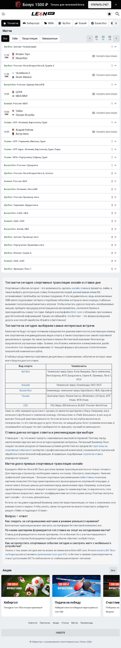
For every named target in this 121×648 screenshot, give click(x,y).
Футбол (8, 46)
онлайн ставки (80, 288)
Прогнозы (45, 623)
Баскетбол (10, 84)
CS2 (25, 405)
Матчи (74, 623)
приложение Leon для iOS (52, 554)
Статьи (65, 623)
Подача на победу (68, 602)
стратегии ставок (93, 454)
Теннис (8, 122)
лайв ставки (87, 477)
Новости (32, 623)
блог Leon (76, 312)
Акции (56, 623)
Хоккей (8, 103)
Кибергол (11, 602)
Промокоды (87, 623)
